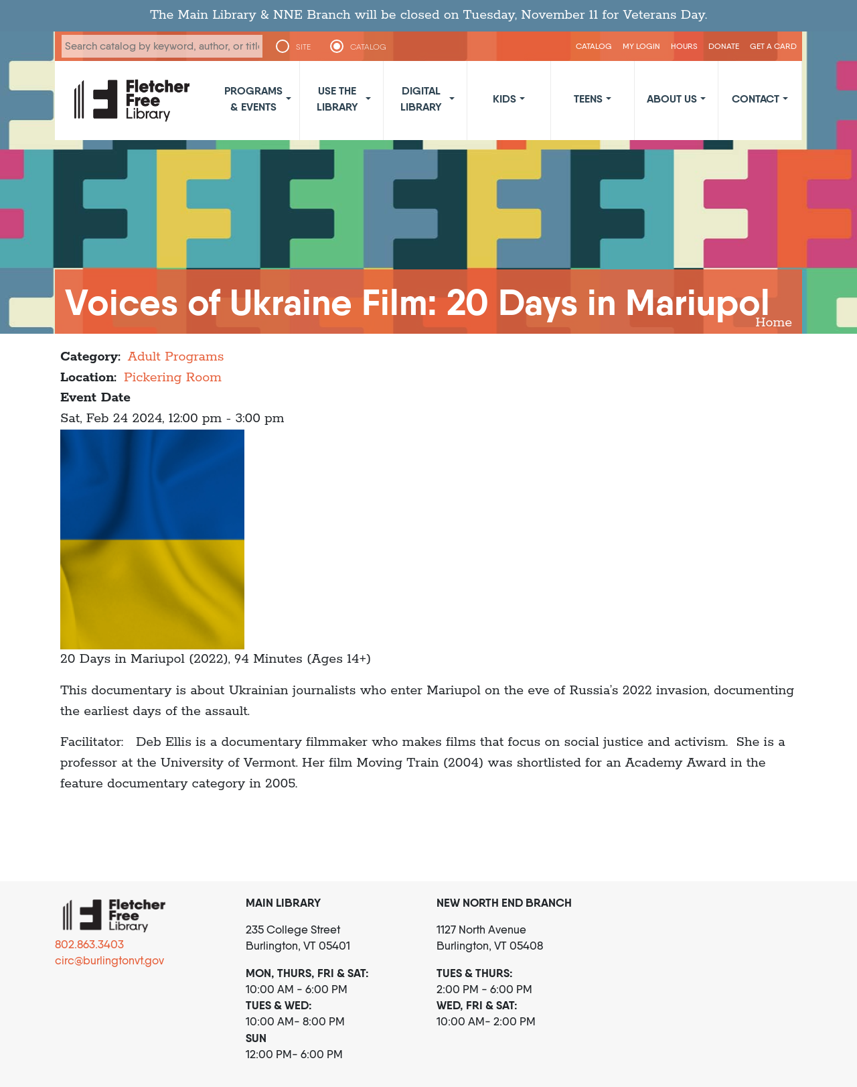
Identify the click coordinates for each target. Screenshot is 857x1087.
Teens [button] (588, 98)
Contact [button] (755, 98)
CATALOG (368, 47)
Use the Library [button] (337, 98)
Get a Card (773, 46)
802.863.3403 (89, 944)
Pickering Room (173, 377)
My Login (641, 46)
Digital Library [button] (421, 98)
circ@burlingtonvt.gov (109, 960)
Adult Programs (176, 356)
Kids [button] (504, 98)
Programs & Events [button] (253, 98)
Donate (723, 46)
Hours (684, 46)
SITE (303, 47)
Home (773, 322)
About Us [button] (672, 98)
